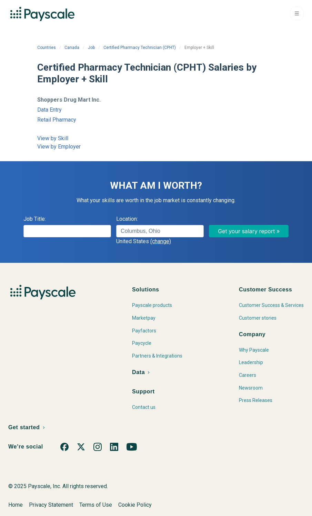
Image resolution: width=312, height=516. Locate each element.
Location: (127, 219)
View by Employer (59, 146)
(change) (160, 241)
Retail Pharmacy (56, 119)
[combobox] (160, 231)
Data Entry (49, 109)
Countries (46, 47)
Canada (71, 47)
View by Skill (52, 138)
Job (91, 47)
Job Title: (34, 219)
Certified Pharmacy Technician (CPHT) (139, 47)
